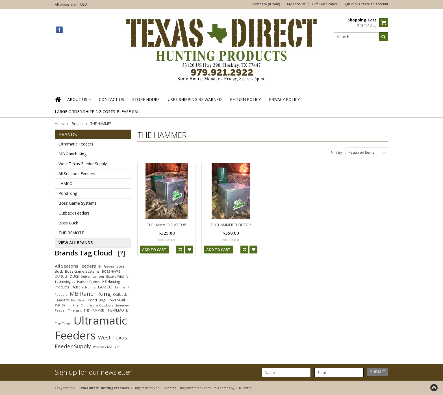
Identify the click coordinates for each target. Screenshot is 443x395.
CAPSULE (61, 277)
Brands (77, 123)
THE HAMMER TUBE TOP (231, 224)
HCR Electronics (83, 287)
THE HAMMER (94, 310)
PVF (57, 305)
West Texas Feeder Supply (82, 163)
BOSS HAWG (111, 271)
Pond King (67, 193)
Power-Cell (116, 300)
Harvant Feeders (88, 282)
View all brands (75, 242)
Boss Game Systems (77, 203)
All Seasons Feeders (76, 173)
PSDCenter (243, 388)
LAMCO (65, 183)
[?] (121, 252)
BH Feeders (106, 266)
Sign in (349, 4)
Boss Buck (68, 223)
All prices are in (71, 4)
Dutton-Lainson (92, 276)
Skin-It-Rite (70, 305)
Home (60, 123)
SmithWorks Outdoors (97, 305)
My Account (296, 4)
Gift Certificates (324, 4)
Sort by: (337, 152)
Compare (266, 4)
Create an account (373, 4)
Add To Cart (154, 249)
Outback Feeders (74, 213)
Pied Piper (78, 300)
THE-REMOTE (71, 232)
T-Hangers (75, 310)
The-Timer (63, 323)
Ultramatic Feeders (75, 144)
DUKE (74, 276)
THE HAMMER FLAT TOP (166, 224)
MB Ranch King (72, 153)
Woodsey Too (102, 347)
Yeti (117, 347)
